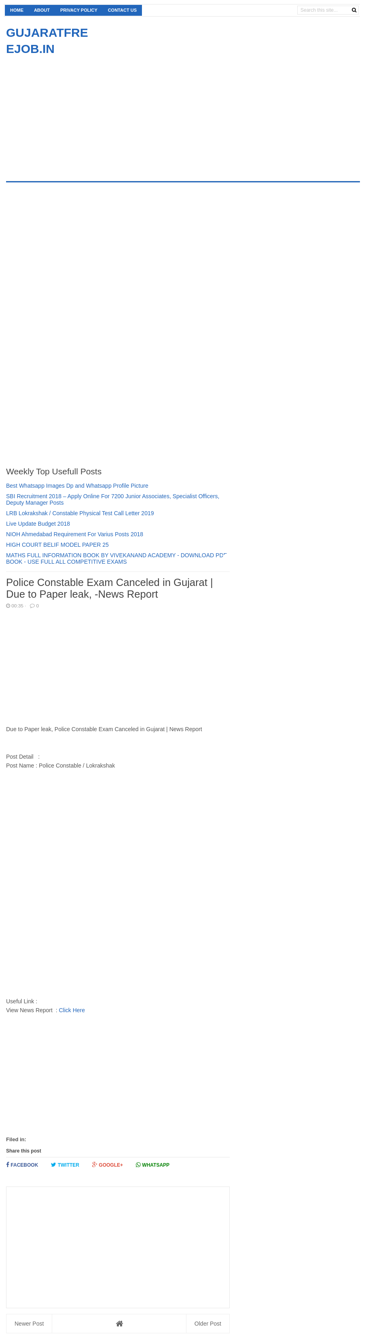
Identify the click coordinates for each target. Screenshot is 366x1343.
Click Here (72, 1010)
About (42, 10)
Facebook (22, 1165)
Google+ (107, 1165)
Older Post (208, 1323)
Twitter (65, 1165)
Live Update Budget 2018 (38, 523)
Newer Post (29, 1323)
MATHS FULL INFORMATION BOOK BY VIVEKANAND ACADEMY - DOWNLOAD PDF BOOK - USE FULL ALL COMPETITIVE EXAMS (116, 558)
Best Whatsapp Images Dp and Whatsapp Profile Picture (77, 485)
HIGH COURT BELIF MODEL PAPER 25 (57, 544)
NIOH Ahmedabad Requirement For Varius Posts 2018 (74, 534)
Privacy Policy (78, 10)
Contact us (122, 10)
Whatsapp (152, 1165)
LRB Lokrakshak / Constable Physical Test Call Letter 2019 (80, 513)
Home (16, 10)
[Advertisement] (74, 113)
